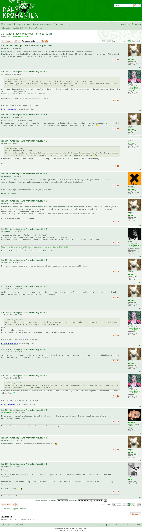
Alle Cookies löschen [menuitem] (115, 525)
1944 (134, 61)
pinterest (13, 193)
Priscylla (130, 84)
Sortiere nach (80, 500)
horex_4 (130, 140)
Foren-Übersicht (17, 28)
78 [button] (124, 41)
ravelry (3, 193)
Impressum (101, 525)
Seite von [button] (114, 41)
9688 (134, 250)
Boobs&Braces (23, 37)
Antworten (7, 41)
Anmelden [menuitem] (137, 24)
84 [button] (138, 41)
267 (134, 145)
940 (134, 481)
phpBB (64, 529)
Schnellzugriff (8, 24)
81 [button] (131, 41)
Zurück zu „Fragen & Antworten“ (14, 509)
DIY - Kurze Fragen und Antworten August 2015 (26, 33)
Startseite (6, 28)
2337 (134, 191)
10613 (135, 428)
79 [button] (126, 41)
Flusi (129, 477)
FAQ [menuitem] (68, 24)
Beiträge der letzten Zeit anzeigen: (51, 500)
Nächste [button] (140, 41)
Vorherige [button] (118, 41)
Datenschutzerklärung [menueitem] (23, 24)
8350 (134, 91)
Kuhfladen (14, 37)
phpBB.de (80, 530)
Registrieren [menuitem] (126, 24)
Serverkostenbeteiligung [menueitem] (43, 24)
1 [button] (120, 41)
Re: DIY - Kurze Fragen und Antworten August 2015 (26, 45)
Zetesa (130, 241)
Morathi (130, 186)
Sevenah (130, 57)
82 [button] (134, 41)
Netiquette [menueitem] (59, 24)
